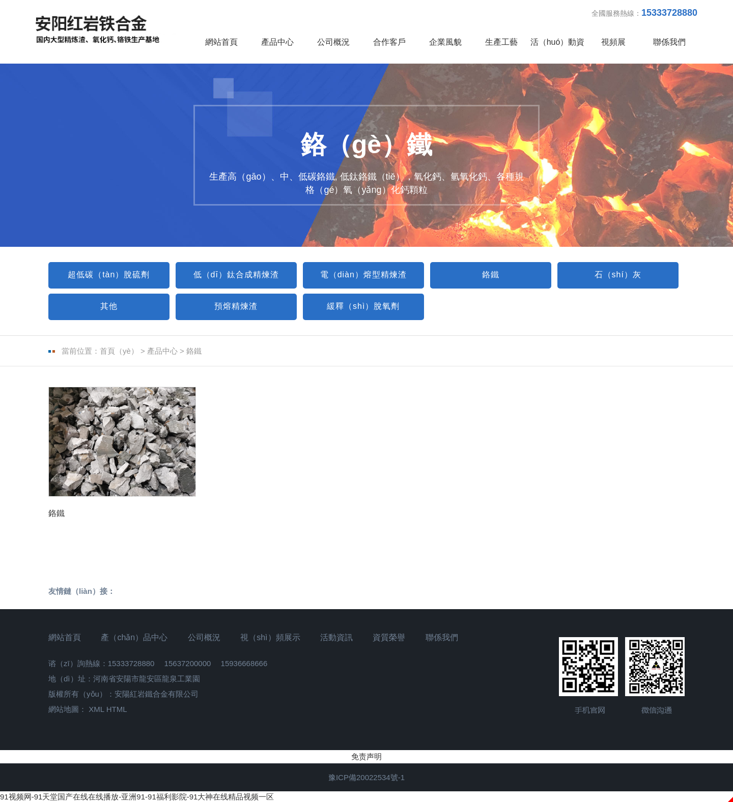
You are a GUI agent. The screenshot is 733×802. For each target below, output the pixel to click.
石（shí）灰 (618, 274)
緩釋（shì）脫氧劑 (363, 306)
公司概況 (333, 42)
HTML (116, 709)
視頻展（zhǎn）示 (614, 51)
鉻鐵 (490, 274)
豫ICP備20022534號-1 (366, 777)
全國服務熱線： (644, 13)
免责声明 (366, 756)
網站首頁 (221, 42)
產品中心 (277, 42)
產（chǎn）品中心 (134, 637)
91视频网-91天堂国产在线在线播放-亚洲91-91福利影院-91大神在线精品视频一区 (137, 796)
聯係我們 (669, 42)
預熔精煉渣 (236, 306)
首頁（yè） (119, 351)
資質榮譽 (389, 637)
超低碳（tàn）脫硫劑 (109, 274)
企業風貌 (445, 42)
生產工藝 (501, 42)
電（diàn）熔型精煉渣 (363, 274)
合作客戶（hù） (389, 51)
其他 (109, 306)
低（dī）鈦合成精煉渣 (236, 274)
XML (96, 709)
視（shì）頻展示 (270, 637)
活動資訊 (336, 637)
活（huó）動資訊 (557, 51)
